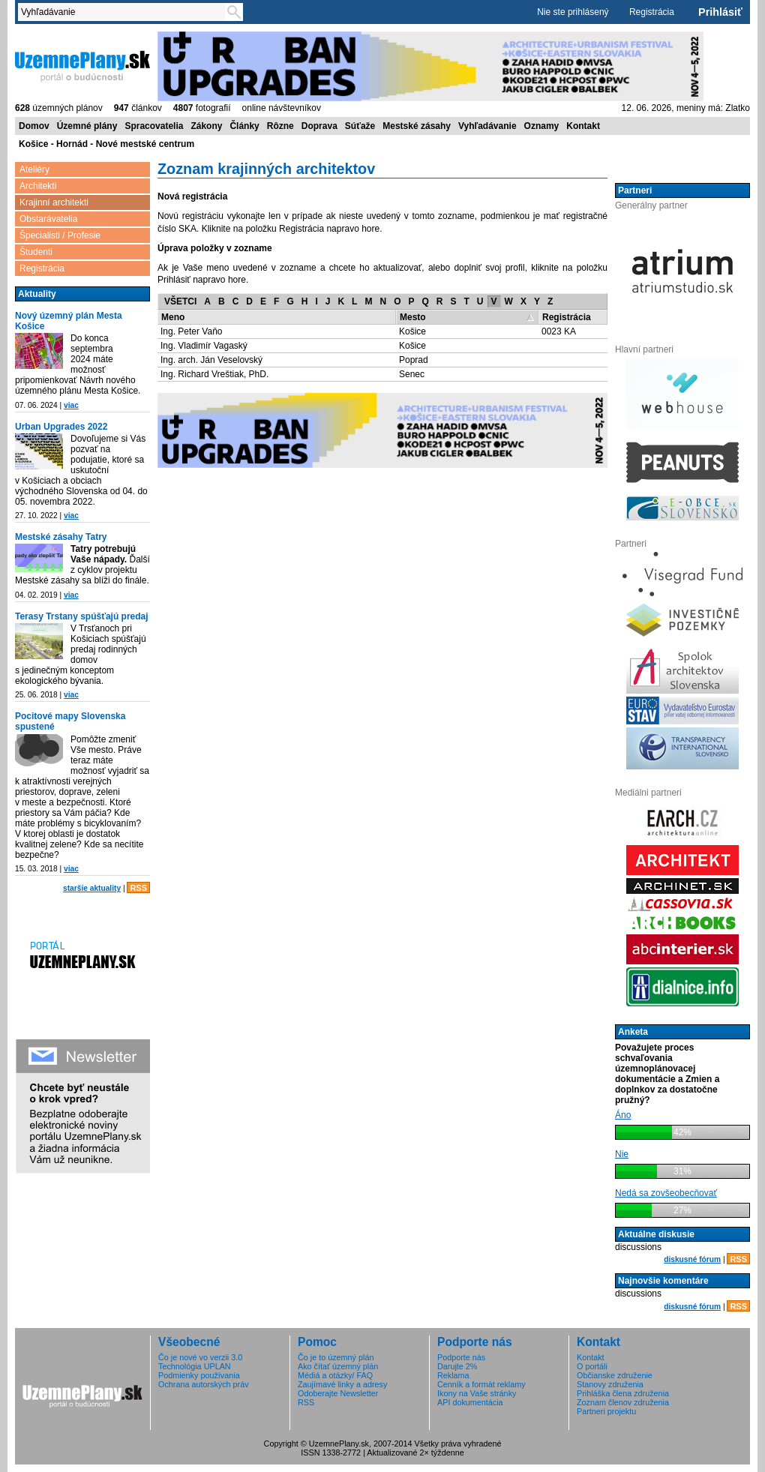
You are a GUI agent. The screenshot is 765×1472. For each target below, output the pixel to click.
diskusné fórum (692, 1259)
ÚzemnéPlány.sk (82, 65)
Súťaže (360, 126)
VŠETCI (180, 301)
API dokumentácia (470, 1402)
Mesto (413, 317)
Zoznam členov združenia (623, 1402)
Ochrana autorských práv (203, 1384)
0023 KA (559, 331)
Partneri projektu (606, 1411)
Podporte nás (461, 1357)
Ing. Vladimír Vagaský (204, 345)
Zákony (206, 126)
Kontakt (583, 126)
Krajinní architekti (54, 202)
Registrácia (651, 12)
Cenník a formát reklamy (481, 1384)
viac (71, 405)
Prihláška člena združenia (623, 1393)
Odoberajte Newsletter (338, 1393)
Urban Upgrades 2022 (61, 426)
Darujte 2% (457, 1366)
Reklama (453, 1375)
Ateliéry (35, 169)
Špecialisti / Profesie (60, 235)
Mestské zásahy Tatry (61, 537)
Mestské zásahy (416, 126)
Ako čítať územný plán (338, 1366)
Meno (172, 317)
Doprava (320, 126)
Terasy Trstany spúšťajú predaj (81, 616)
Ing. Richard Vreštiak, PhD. (214, 374)
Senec (411, 374)
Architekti (38, 186)
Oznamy (542, 126)
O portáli (592, 1366)
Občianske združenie (614, 1375)
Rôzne (280, 126)
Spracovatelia (153, 126)
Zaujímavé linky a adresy (342, 1384)
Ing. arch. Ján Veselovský (211, 360)
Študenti (36, 252)
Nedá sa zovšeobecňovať (666, 1193)
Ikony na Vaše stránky (476, 1393)
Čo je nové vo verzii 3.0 (200, 1357)
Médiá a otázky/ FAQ (335, 1375)
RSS (138, 887)
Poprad (413, 360)
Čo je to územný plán (336, 1357)
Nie (621, 1154)
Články (244, 126)
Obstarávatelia (48, 219)
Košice (412, 331)
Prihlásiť (720, 12)
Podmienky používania (199, 1375)
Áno (623, 1115)
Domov (34, 126)
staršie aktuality (92, 888)
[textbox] (124, 12)
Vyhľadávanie (487, 126)
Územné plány (87, 126)
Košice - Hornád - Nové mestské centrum (106, 144)
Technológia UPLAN (194, 1366)
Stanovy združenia (610, 1384)
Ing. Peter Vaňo (191, 331)
